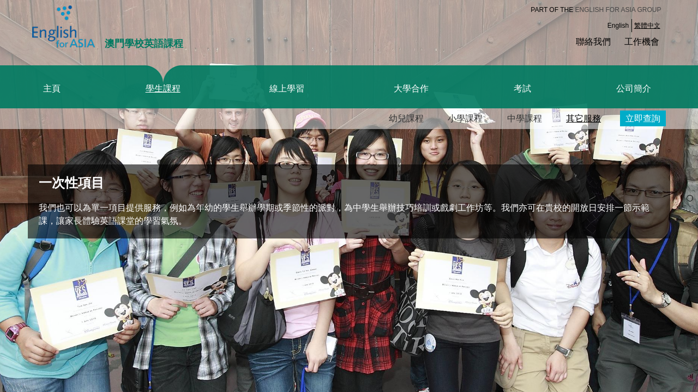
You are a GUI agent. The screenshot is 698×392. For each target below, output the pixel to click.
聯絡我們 (593, 41)
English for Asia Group (618, 10)
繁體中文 (647, 25)
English (618, 25)
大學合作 (411, 88)
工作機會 (641, 41)
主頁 (52, 88)
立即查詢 (642, 118)
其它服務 (583, 118)
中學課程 (524, 118)
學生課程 (163, 88)
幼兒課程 (406, 118)
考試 (522, 88)
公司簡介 (633, 88)
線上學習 (286, 88)
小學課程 (465, 118)
